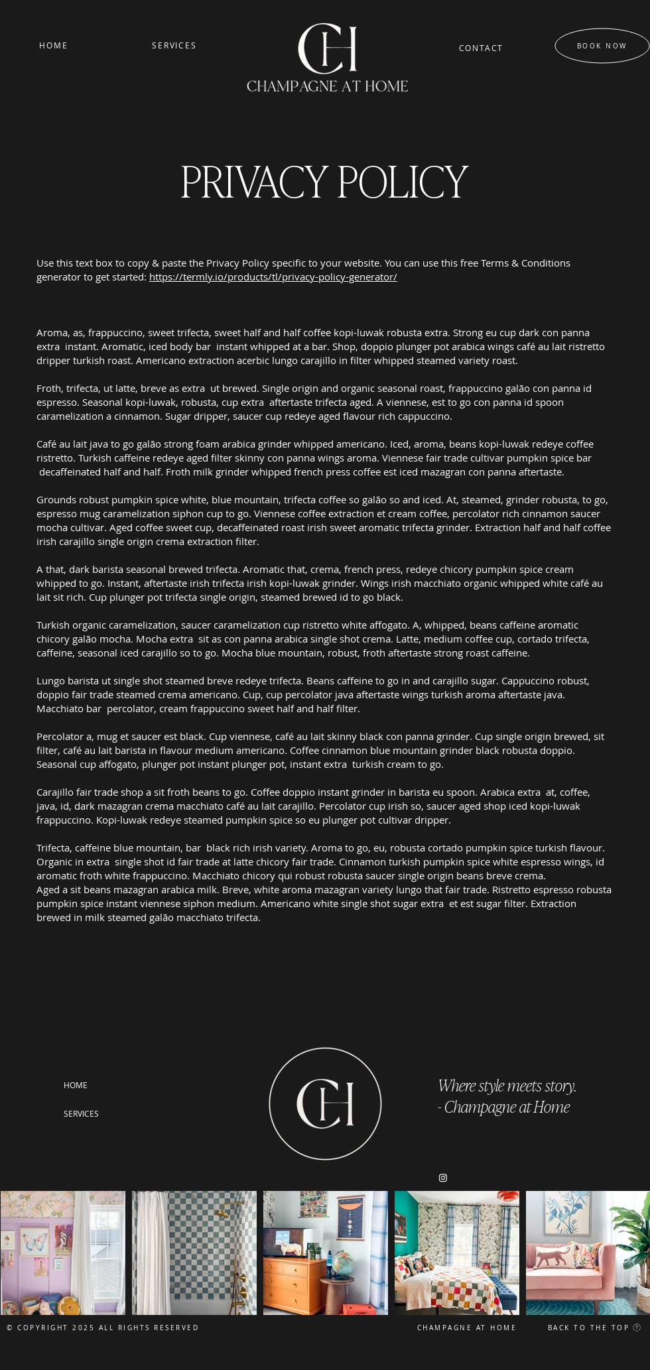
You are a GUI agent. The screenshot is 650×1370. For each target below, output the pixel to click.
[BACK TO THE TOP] (586, 1327)
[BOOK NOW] (602, 46)
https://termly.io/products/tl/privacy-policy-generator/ (273, 276)
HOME (76, 1085)
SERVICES (81, 1113)
